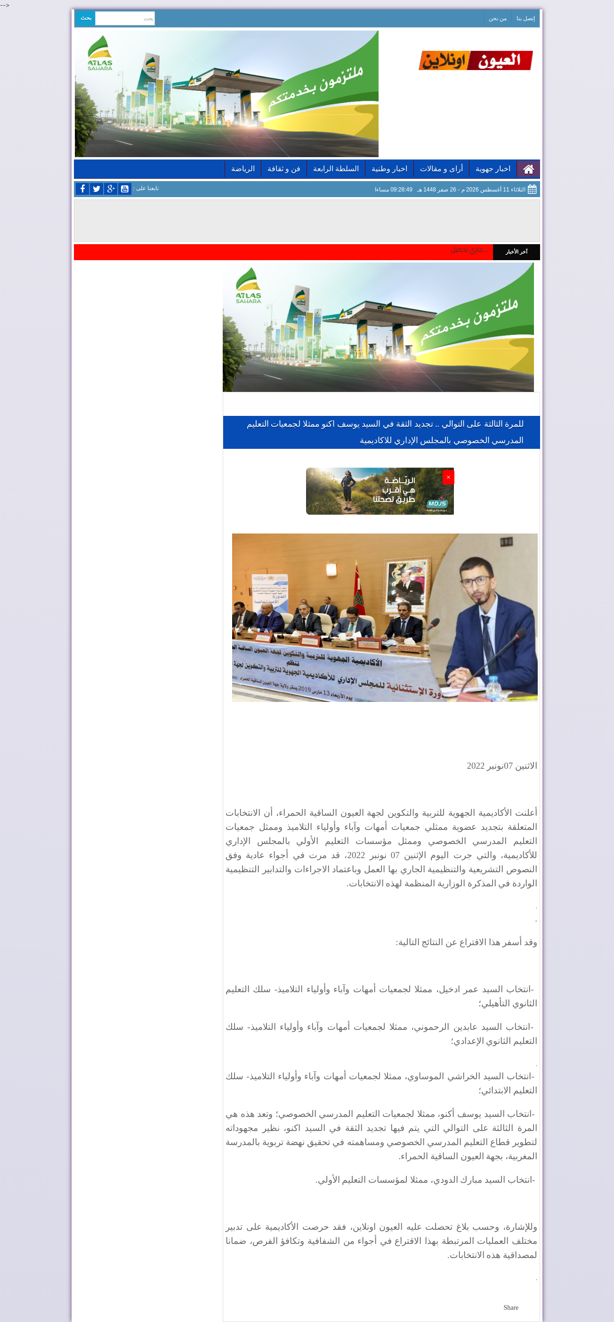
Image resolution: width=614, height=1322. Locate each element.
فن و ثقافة (283, 169)
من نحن (498, 18)
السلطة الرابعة (336, 169)
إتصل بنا (526, 18)
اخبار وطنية (389, 169)
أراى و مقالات (441, 169)
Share (510, 1307)
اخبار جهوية (493, 169)
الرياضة (243, 169)
